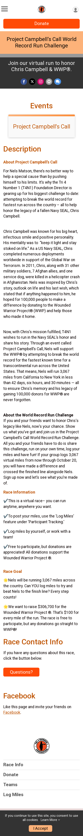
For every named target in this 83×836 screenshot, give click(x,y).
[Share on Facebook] (24, 81)
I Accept (40, 828)
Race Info (13, 764)
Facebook (11, 712)
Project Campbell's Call (41, 126)
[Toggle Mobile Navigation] (4, 9)
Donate (41, 23)
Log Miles (13, 794)
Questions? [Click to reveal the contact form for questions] (21, 672)
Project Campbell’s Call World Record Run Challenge (42, 42)
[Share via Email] (49, 81)
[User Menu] (76, 10)
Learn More (49, 820)
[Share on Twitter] (32, 81)
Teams (10, 784)
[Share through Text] (57, 81)
